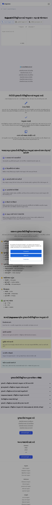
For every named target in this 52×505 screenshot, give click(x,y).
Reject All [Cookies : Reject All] (26, 255)
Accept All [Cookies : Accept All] (26, 251)
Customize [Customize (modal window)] (26, 259)
